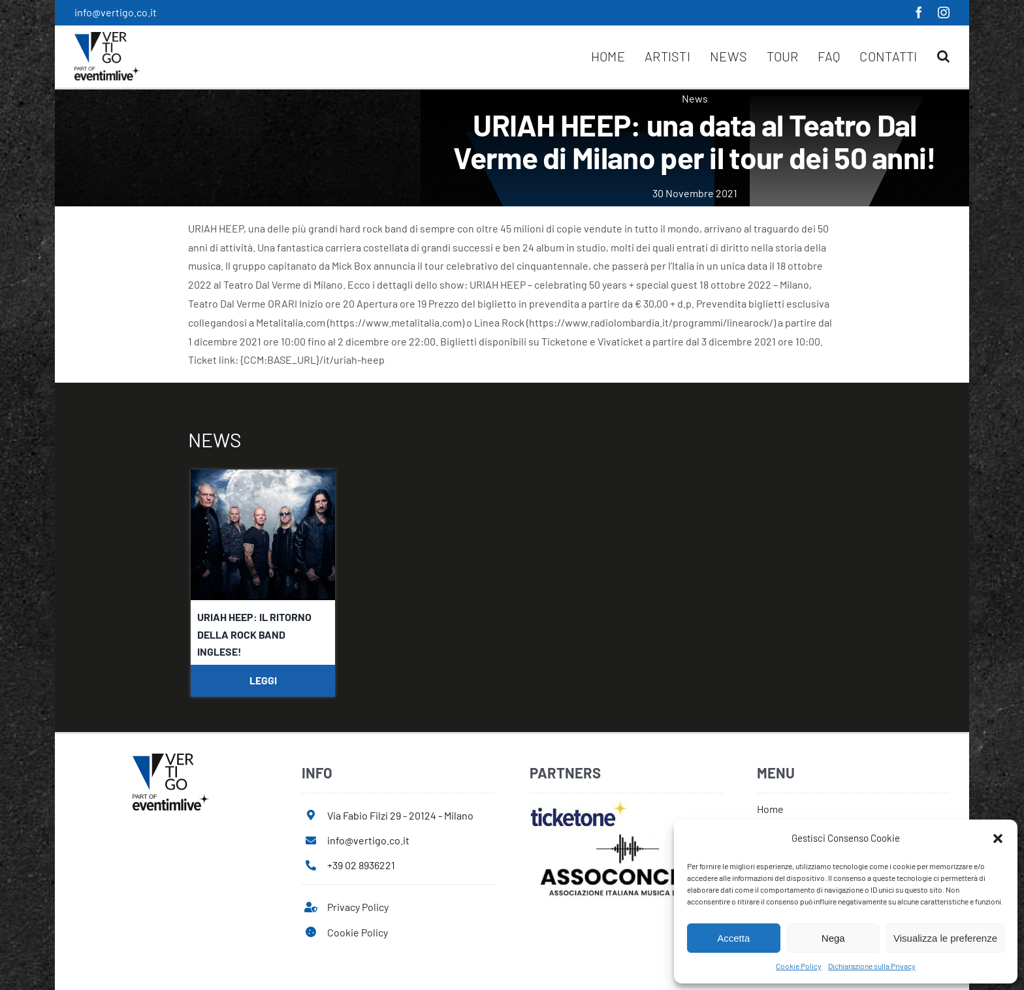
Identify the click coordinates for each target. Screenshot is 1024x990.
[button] (997, 838)
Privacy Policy (358, 907)
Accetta (733, 938)
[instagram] (944, 12)
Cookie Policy (799, 965)
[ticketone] (579, 805)
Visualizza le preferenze (945, 938)
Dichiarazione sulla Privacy (872, 965)
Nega (833, 938)
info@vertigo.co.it (115, 12)
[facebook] (919, 12)
